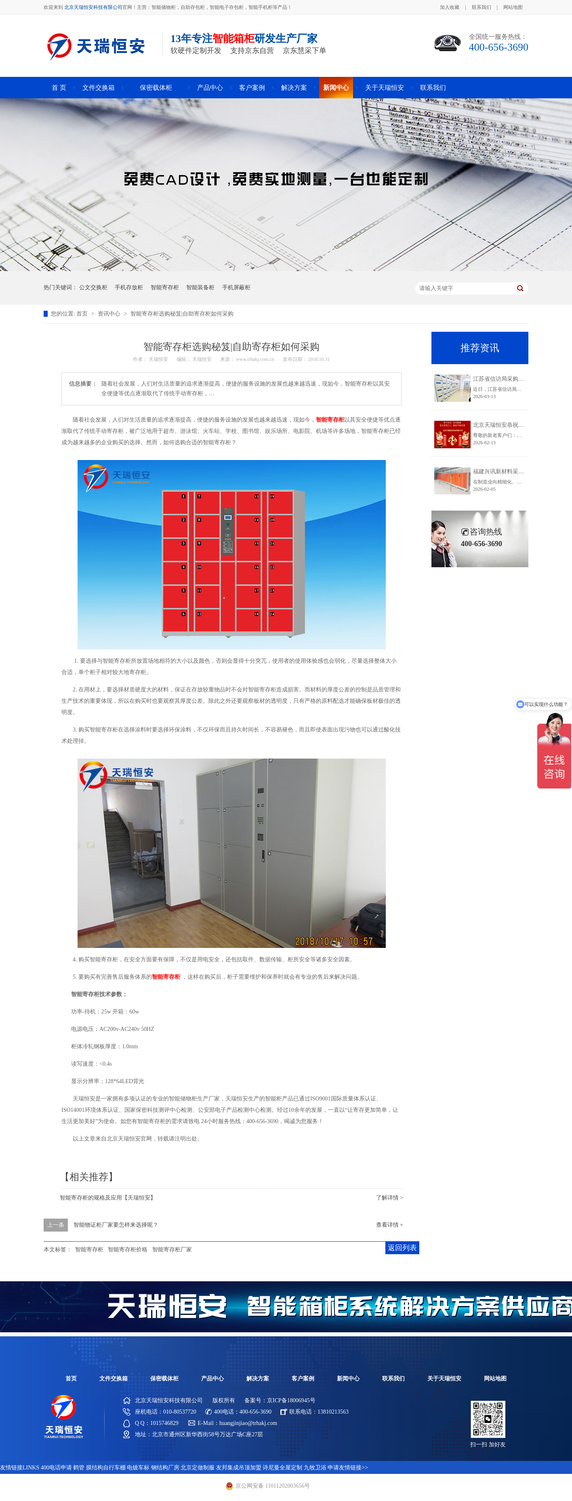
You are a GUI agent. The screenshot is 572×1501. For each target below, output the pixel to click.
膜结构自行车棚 (106, 1468)
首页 (82, 314)
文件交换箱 (98, 87)
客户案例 (252, 87)
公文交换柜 (93, 287)
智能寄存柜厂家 (172, 1250)
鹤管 (78, 1468)
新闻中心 (336, 87)
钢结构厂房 (165, 1468)
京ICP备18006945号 (291, 1400)
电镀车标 (138, 1468)
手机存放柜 (129, 287)
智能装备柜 (200, 287)
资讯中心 (110, 314)
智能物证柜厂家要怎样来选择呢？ (116, 1225)
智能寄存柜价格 (127, 1250)
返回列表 (402, 1248)
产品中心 (210, 87)
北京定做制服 (197, 1468)
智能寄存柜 (165, 287)
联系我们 (481, 7)
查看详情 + (389, 1225)
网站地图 (513, 7)
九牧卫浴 (315, 1468)
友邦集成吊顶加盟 (238, 1468)
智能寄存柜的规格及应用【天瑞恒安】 (108, 1198)
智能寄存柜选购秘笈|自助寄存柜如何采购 (181, 314)
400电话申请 (56, 1468)
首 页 (59, 87)
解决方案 (294, 87)
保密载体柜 (156, 87)
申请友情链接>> (348, 1468)
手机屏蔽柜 (236, 287)
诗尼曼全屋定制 (282, 1468)
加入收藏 (449, 7)
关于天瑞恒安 (384, 87)
